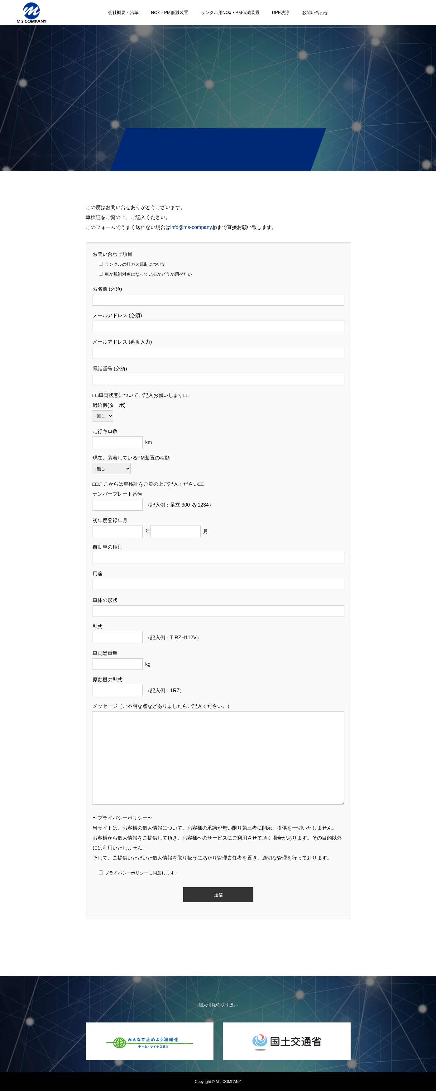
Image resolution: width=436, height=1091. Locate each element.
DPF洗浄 (281, 12)
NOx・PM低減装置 (169, 12)
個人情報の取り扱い (218, 1004)
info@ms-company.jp (193, 227)
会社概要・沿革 (123, 12)
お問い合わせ (315, 12)
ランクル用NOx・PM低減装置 (230, 12)
